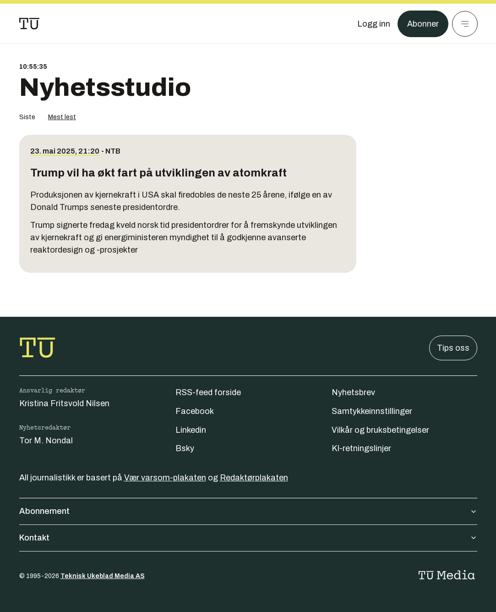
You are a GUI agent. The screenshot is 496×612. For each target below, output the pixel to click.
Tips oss (453, 348)
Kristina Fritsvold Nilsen (64, 403)
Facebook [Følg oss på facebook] (194, 411)
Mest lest (62, 117)
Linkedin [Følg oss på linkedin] (190, 430)
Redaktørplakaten (254, 477)
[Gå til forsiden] (29, 24)
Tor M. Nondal (46, 440)
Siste (27, 117)
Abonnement (248, 511)
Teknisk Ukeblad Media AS (102, 576)
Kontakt (248, 537)
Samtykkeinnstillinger (372, 411)
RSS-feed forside (208, 392)
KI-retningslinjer (361, 448)
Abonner (423, 23)
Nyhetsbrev (353, 392)
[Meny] (465, 24)
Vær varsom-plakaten (165, 477)
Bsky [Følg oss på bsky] (184, 448)
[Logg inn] (373, 23)
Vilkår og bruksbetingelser (380, 430)
